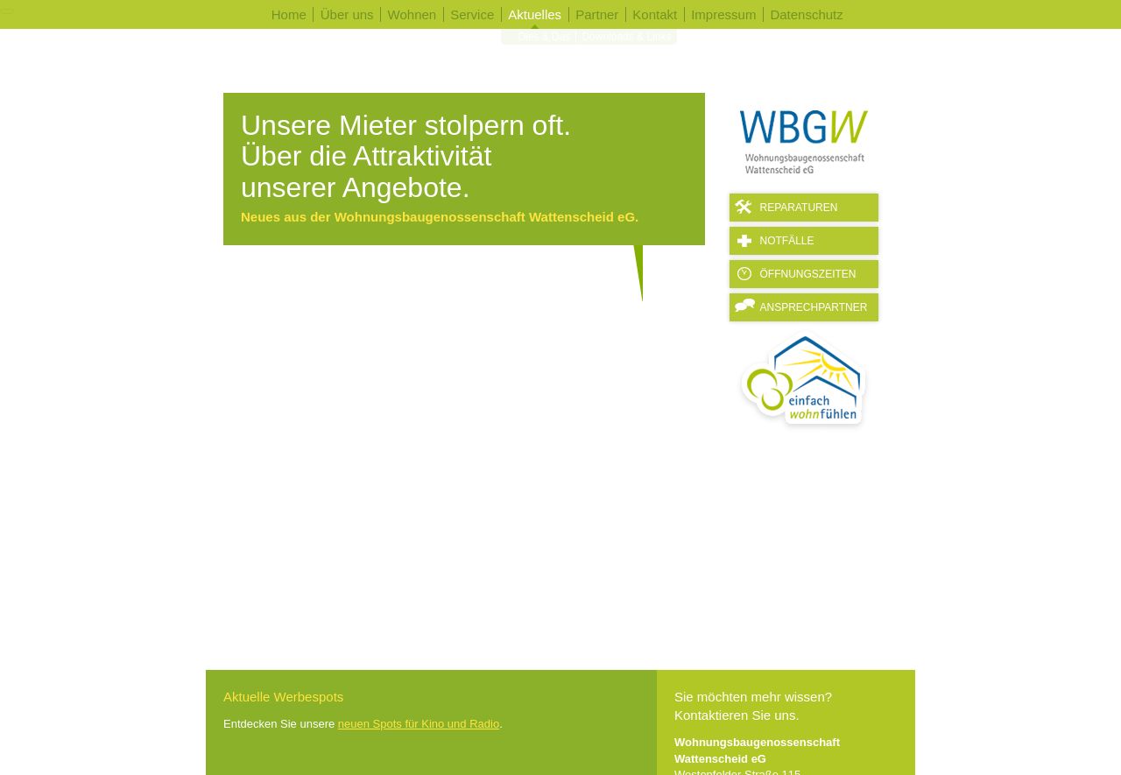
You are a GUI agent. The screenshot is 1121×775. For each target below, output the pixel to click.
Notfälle (787, 241)
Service (472, 14)
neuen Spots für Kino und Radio (418, 723)
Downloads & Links (622, 42)
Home (289, 14)
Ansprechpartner (814, 307)
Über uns (347, 14)
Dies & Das (540, 42)
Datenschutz (806, 14)
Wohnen (412, 14)
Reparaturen (799, 207)
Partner (596, 14)
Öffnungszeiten (808, 274)
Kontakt (654, 14)
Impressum (723, 14)
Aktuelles (534, 14)
